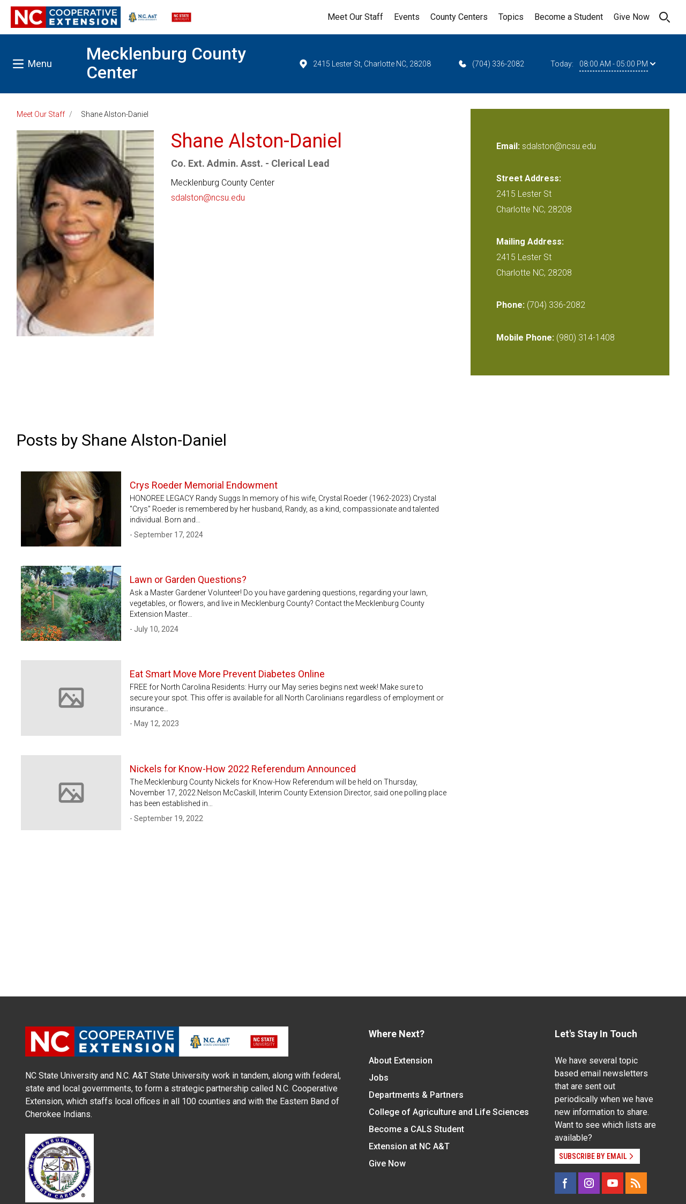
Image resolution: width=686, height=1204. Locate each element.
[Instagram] (589, 1183)
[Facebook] (565, 1183)
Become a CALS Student (416, 1129)
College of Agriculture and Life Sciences (449, 1112)
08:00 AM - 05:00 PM (617, 64)
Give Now (632, 17)
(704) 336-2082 (490, 63)
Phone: (510, 305)
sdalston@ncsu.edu (208, 198)
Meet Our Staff (355, 17)
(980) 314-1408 (585, 338)
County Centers (459, 17)
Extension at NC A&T (409, 1146)
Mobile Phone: (525, 338)
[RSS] (636, 1183)
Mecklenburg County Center (166, 63)
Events (407, 17)
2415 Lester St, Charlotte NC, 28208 (364, 63)
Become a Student (568, 17)
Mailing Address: (530, 242)
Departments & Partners (416, 1095)
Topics (511, 17)
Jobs (379, 1078)
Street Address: (528, 178)
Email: (509, 146)
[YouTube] (612, 1183)
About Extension (401, 1060)
